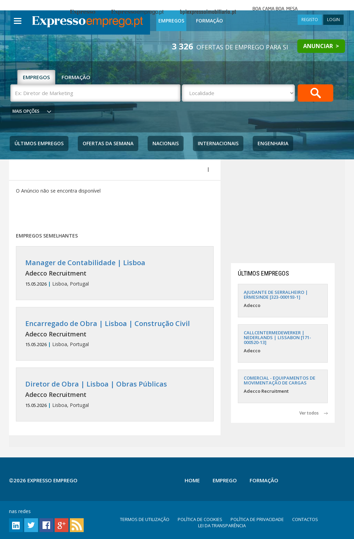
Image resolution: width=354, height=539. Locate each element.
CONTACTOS (305, 519)
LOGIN (333, 19)
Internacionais (218, 143)
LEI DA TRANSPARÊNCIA (222, 525)
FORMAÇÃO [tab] (76, 77)
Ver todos (313, 413)
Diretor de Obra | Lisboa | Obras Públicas (96, 384)
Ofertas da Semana (108, 143)
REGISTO (309, 19)
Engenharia (273, 143)
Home (192, 480)
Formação (209, 20)
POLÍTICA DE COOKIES (200, 519)
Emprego (225, 480)
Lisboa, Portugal (115, 273)
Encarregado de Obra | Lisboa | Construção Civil (107, 323)
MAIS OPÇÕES (25, 111)
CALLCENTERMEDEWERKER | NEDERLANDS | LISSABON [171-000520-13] (277, 337)
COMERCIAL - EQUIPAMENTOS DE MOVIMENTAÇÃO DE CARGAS (279, 380)
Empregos (171, 20)
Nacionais (165, 143)
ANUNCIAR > (321, 46)
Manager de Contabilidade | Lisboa (85, 262)
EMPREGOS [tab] (36, 77)
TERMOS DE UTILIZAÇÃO (144, 519)
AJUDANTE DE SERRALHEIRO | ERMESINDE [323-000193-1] (276, 294)
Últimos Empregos (39, 143)
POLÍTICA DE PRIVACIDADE (257, 519)
